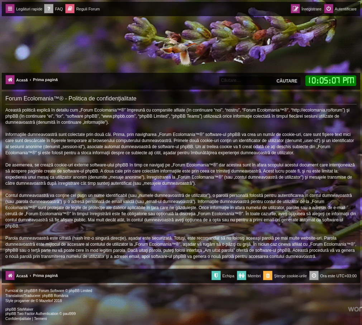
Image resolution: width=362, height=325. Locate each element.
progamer (22, 301)
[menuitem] (53, 9)
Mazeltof (46, 301)
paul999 (69, 314)
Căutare (286, 81)
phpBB (29, 291)
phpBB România (55, 296)
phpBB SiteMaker (19, 309)
